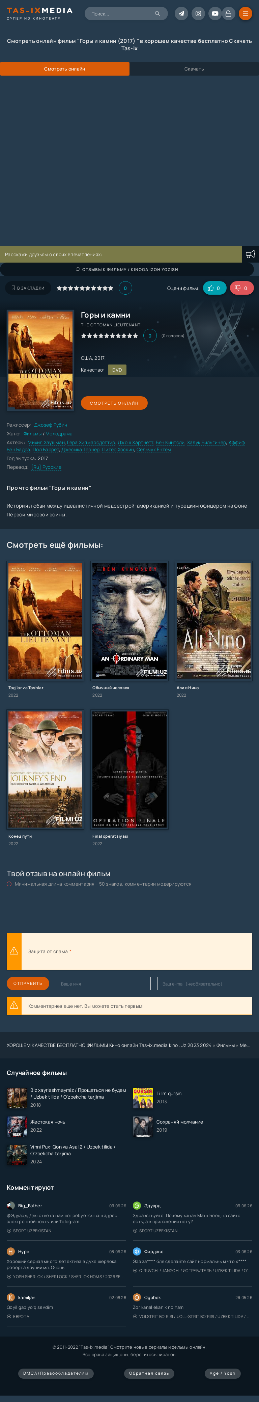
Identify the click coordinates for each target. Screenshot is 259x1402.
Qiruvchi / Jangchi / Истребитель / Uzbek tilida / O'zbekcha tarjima (192, 1270)
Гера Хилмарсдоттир (91, 442)
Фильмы (33, 433)
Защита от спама (48, 951)
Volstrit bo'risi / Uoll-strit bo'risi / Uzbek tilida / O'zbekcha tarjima (192, 1316)
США (86, 358)
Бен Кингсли (170, 442)
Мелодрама (59, 433)
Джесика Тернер (80, 449)
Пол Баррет (46, 449)
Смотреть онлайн (112, 403)
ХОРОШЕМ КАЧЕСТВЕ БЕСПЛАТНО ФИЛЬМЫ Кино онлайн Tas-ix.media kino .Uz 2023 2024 (109, 1045)
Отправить (27, 983)
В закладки (28, 288)
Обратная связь (149, 1373)
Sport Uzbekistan (29, 1231)
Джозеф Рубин (50, 425)
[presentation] (147, 951)
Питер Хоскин (118, 449)
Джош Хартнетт (135, 442)
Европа (18, 1316)
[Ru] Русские (46, 467)
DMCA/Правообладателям (56, 1373)
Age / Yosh (223, 1373)
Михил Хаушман (46, 442)
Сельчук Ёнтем (154, 449)
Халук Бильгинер (206, 442)
